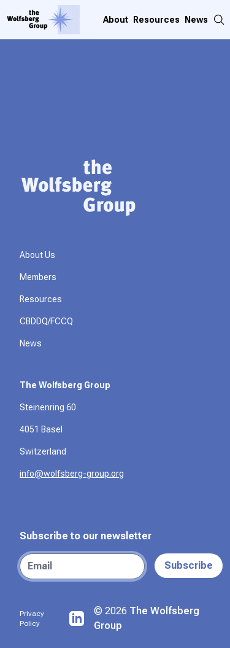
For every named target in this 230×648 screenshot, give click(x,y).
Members (38, 277)
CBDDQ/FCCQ (46, 321)
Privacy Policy (32, 618)
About (115, 20)
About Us (37, 255)
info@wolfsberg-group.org (72, 473)
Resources (156, 20)
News (196, 20)
